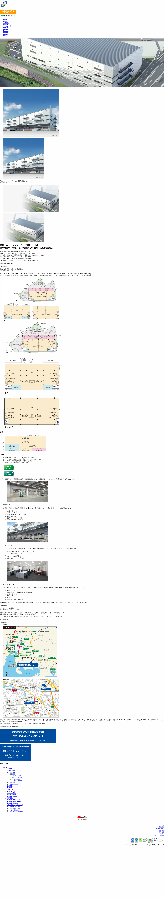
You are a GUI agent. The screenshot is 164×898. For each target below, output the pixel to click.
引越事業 (12, 774)
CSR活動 (10, 798)
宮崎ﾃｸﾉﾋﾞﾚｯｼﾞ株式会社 (17, 811)
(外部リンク (14, 805)
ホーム (5, 767)
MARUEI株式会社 (15, 806)
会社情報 (9, 769)
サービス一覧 (11, 770)
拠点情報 (9, 786)
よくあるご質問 (17, 781)
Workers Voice (11, 793)
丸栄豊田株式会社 (15, 810)
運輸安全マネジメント (13, 799)
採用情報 (9, 787)
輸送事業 (12, 782)
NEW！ (9, 789)
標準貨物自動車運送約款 (14, 801)
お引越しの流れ (17, 775)
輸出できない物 (17, 777)
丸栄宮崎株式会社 (15, 808)
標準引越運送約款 (12, 803)
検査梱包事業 (14, 784)
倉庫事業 (12, 772)
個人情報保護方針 (12, 796)
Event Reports (11, 794)
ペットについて (17, 779)
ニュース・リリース (13, 791)
